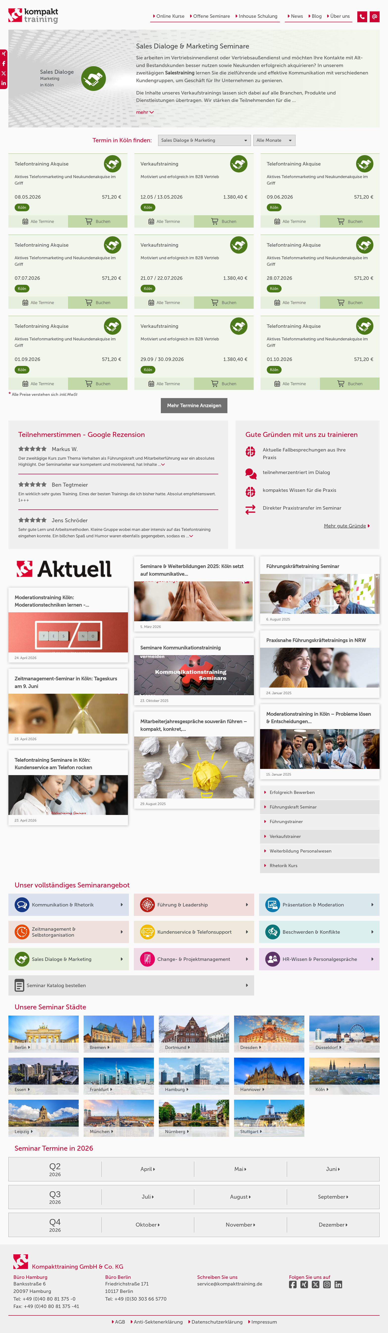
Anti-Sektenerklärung (156, 1322)
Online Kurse (169, 16)
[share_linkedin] (3, 84)
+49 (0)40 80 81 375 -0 (49, 1299)
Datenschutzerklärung (215, 1322)
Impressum (262, 1322)
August (240, 1196)
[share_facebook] (3, 64)
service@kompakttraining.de (229, 1284)
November (240, 1224)
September (333, 1196)
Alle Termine (38, 221)
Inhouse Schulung (256, 16)
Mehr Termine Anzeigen (194, 405)
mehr (145, 112)
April (148, 1169)
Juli (148, 1196)
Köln (22, 207)
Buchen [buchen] (97, 221)
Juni (333, 1169)
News (295, 16)
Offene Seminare (210, 16)
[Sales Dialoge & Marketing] (362, 16)
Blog (315, 16)
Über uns (338, 16)
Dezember (333, 1224)
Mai (240, 1169)
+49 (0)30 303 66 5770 (140, 1299)
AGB (118, 1322)
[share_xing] (3, 54)
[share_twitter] (3, 74)
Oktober (148, 1224)
